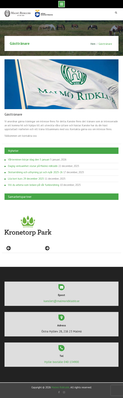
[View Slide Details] (28, 225)
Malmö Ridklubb (60, 387)
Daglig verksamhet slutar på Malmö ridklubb (33, 166)
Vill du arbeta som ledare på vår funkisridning (33, 185)
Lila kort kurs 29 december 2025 (26, 178)
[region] (28, 225)
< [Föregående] (8, 248)
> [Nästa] (47, 248)
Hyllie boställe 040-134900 (61, 362)
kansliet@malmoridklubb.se (61, 301)
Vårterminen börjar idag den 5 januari (28, 159)
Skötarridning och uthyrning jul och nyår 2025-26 (35, 172)
